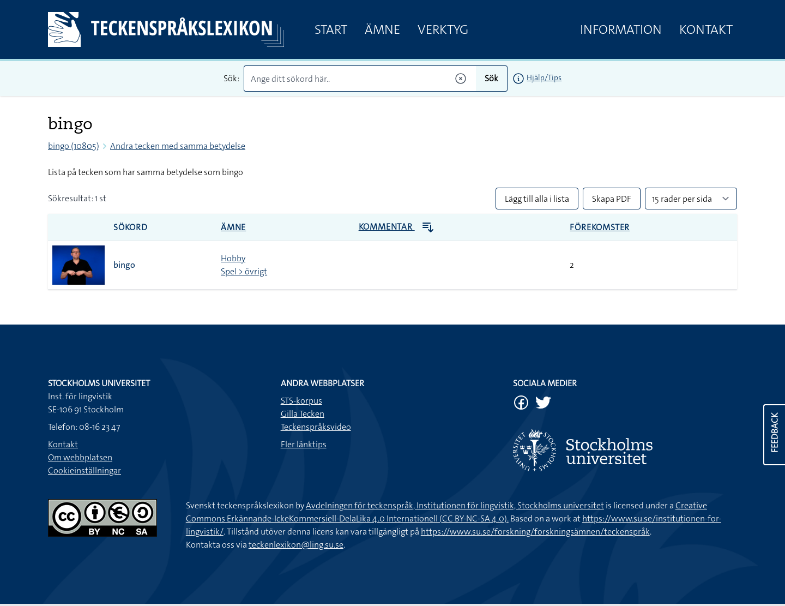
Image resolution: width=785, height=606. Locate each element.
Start (331, 29)
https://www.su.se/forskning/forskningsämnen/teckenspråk (535, 531)
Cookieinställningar (84, 470)
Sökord (130, 227)
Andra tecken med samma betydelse (177, 146)
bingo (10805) (73, 146)
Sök (491, 78)
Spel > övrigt (244, 271)
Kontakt (706, 29)
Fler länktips (304, 444)
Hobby (233, 258)
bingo (124, 265)
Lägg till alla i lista (537, 199)
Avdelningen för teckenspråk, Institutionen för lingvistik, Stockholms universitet (455, 505)
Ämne (382, 29)
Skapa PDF (611, 199)
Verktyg (443, 29)
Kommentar (396, 226)
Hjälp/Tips (544, 77)
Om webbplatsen (80, 457)
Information (621, 29)
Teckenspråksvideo (316, 427)
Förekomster (600, 227)
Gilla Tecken (302, 413)
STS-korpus (301, 400)
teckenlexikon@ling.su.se (296, 544)
